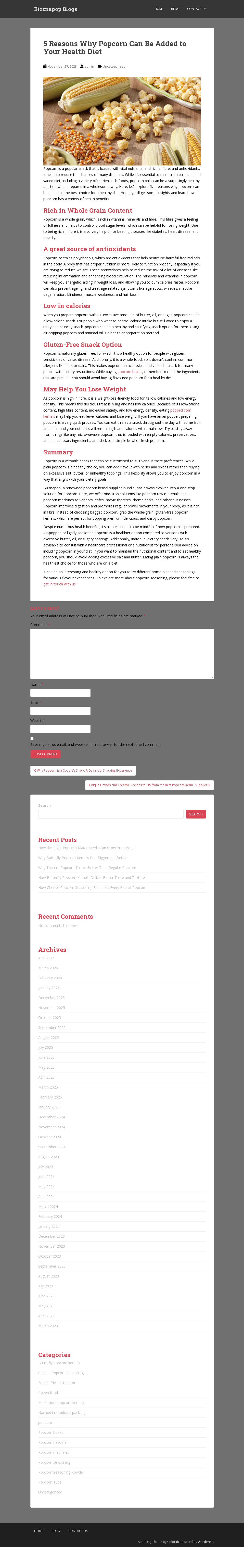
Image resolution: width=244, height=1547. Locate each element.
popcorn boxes (130, 371)
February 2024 (50, 1216)
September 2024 (52, 1146)
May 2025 (46, 1067)
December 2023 (51, 1236)
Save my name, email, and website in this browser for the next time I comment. (96, 744)
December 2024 (51, 1117)
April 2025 (46, 1077)
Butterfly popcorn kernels (59, 1362)
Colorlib (173, 1542)
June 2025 (46, 1057)
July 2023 (45, 1286)
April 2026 (46, 957)
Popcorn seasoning (54, 1462)
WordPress (206, 1542)
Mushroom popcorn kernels (61, 1402)
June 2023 (46, 1296)
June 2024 (46, 1176)
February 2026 (50, 977)
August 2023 (48, 1276)
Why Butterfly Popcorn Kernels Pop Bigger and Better (82, 857)
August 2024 (48, 1156)
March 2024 (48, 1206)
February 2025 (50, 1097)
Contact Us (196, 9)
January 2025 (49, 1107)
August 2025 (48, 1037)
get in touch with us (59, 584)
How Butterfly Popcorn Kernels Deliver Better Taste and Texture (91, 877)
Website (37, 720)
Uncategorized (114, 66)
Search (44, 805)
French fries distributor (56, 1382)
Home (159, 9)
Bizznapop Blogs (55, 9)
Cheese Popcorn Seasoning (61, 1372)
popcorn (45, 1422)
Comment (40, 624)
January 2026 (49, 987)
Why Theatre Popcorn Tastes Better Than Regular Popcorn (87, 867)
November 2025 (51, 1007)
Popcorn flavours (52, 1442)
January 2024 (49, 1226)
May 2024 (46, 1186)
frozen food (48, 1392)
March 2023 (48, 1325)
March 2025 (48, 1087)
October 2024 (49, 1136)
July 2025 (45, 1047)
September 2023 (52, 1266)
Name (37, 684)
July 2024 (45, 1166)
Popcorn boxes (50, 1432)
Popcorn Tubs (49, 1482)
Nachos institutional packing (61, 1412)
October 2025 (49, 1017)
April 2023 (46, 1315)
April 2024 (46, 1196)
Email (36, 702)
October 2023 (49, 1256)
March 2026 (48, 967)
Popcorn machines (53, 1452)
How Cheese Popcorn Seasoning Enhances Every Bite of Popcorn (92, 887)
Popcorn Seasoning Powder (61, 1472)
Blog (175, 9)
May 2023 (46, 1305)
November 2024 (51, 1126)
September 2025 (52, 1027)
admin (89, 66)
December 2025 (51, 997)
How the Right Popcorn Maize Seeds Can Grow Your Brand (87, 847)
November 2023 (51, 1246)
